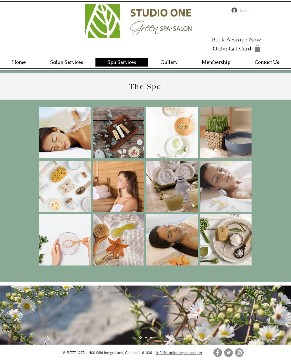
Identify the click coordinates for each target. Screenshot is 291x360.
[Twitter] (228, 352)
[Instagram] (239, 352)
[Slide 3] (151, 337)
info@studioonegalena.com (179, 352)
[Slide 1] (140, 337)
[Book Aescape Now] (236, 39)
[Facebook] (217, 352)
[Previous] (2, 315)
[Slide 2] (146, 337)
